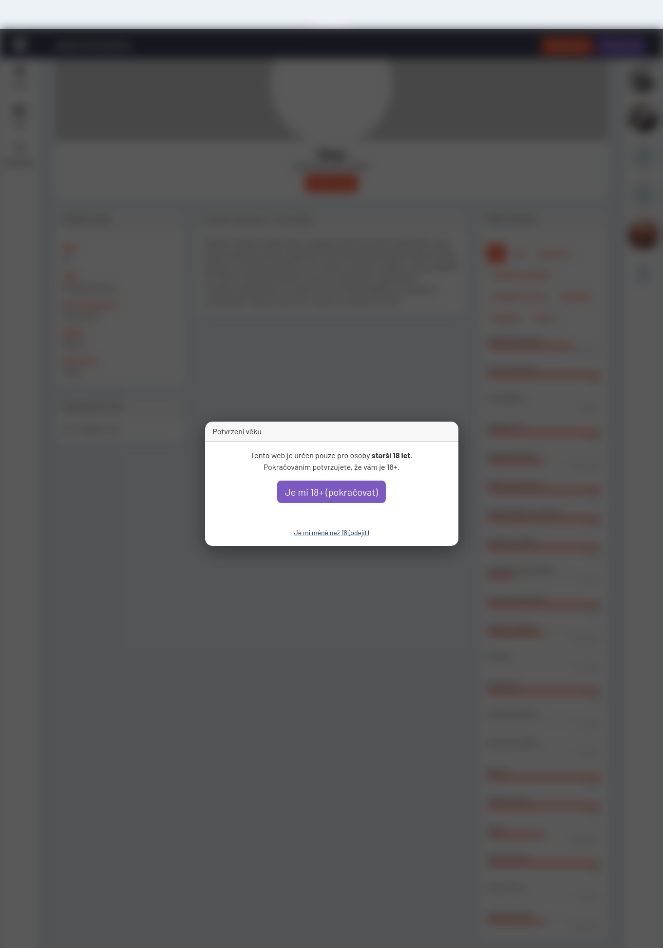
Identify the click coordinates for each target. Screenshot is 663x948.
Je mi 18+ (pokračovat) (331, 492)
